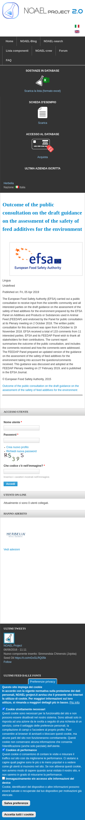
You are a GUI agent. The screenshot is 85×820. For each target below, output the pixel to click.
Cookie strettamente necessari (25, 709)
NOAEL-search (53, 41)
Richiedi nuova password (21, 451)
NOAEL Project (13, 645)
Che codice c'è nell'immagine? (24, 465)
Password (11, 434)
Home (9, 41)
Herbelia (9, 183)
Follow (8, 662)
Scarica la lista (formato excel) (42, 91)
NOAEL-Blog (28, 41)
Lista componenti (17, 50)
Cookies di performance (21, 750)
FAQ (9, 60)
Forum (63, 50)
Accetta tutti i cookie (19, 814)
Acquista (42, 157)
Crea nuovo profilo (17, 447)
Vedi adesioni (12, 549)
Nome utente (13, 422)
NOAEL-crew (43, 50)
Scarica (42, 122)
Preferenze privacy (42, 681)
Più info (75, 702)
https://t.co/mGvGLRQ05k (30, 657)
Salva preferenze (16, 803)
